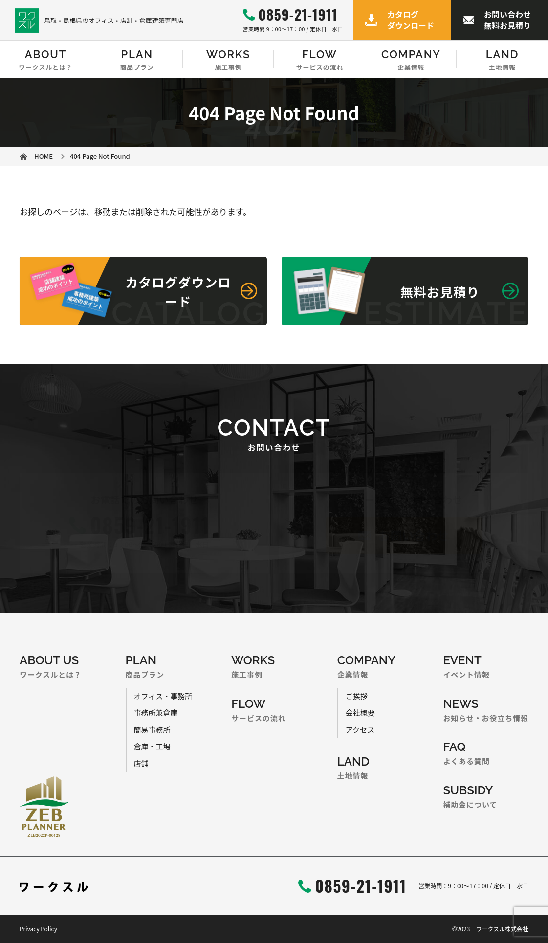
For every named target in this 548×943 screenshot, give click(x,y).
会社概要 (360, 712)
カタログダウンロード (410, 19)
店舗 (141, 763)
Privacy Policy (38, 928)
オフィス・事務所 (163, 696)
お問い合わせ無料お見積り (507, 19)
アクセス (360, 729)
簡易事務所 (152, 729)
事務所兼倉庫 (156, 712)
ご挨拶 (357, 696)
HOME (43, 156)
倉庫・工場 (152, 746)
